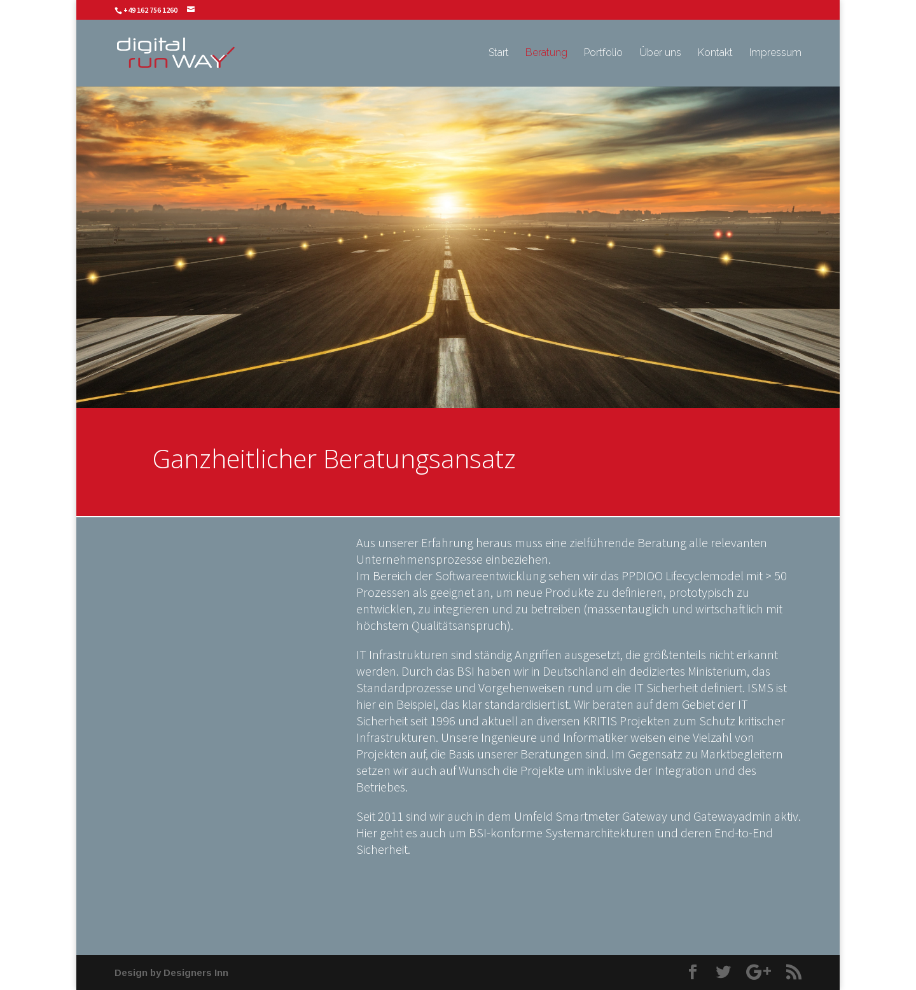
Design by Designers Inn (171, 972)
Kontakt (715, 53)
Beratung (546, 53)
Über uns (660, 53)
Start (499, 53)
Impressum (775, 53)
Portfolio (603, 53)
